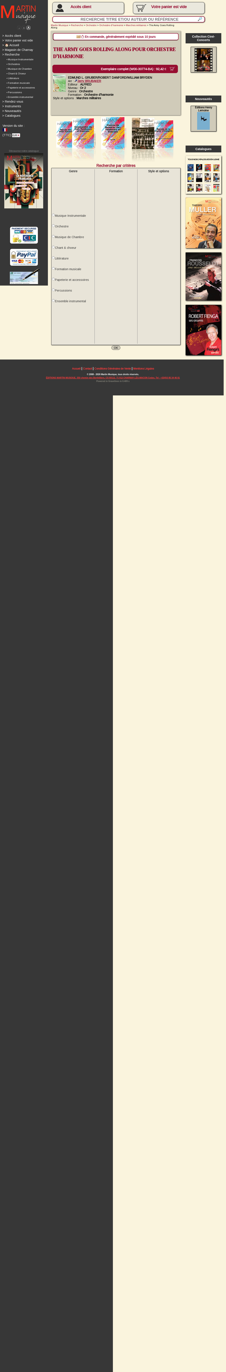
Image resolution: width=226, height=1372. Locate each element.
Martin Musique (60, 25)
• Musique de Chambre (19, 69)
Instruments (11, 107)
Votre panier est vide (17, 41)
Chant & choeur (66, 250)
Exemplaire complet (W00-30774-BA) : (137, 69)
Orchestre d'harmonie (112, 25)
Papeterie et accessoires (72, 282)
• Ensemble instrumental (19, 98)
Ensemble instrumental (71, 304)
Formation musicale (68, 271)
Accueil (77, 372)
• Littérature (12, 79)
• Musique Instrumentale (20, 60)
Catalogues (11, 117)
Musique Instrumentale (71, 218)
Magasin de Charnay (18, 50)
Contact (88, 372)
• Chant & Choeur (16, 74)
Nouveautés (12, 112)
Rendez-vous (13, 102)
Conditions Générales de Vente (113, 372)
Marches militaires (137, 25)
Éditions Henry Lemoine (205, 119)
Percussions (64, 293)
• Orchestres (13, 64)
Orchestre (92, 25)
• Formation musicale (18, 84)
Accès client (81, 7)
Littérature (62, 261)
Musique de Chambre (70, 239)
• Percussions (14, 93)
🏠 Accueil (10, 45)
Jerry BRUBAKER (88, 81)
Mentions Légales (144, 372)
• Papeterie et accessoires (20, 88)
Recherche (11, 55)
